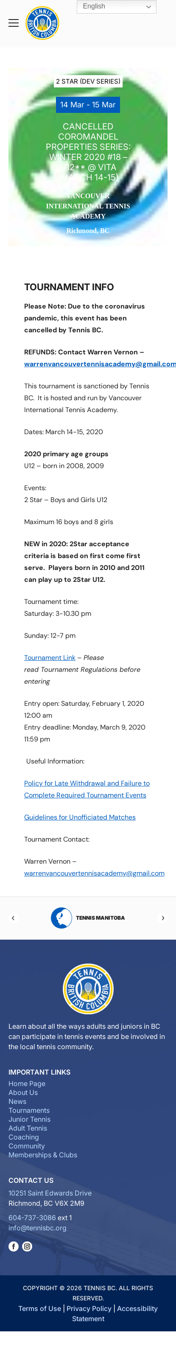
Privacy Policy (89, 1308)
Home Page (26, 1083)
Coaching (23, 1137)
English (88, 7)
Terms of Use (39, 1308)
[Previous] (13, 918)
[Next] (162, 918)
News (17, 1101)
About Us (23, 1092)
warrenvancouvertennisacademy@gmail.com (94, 873)
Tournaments (29, 1110)
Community (26, 1146)
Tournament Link (49, 657)
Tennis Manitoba (88, 918)
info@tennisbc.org (37, 1228)
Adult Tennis (27, 1128)
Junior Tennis (29, 1119)
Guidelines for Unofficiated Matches (80, 817)
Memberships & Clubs (42, 1155)
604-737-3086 (32, 1217)
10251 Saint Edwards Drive (50, 1193)
